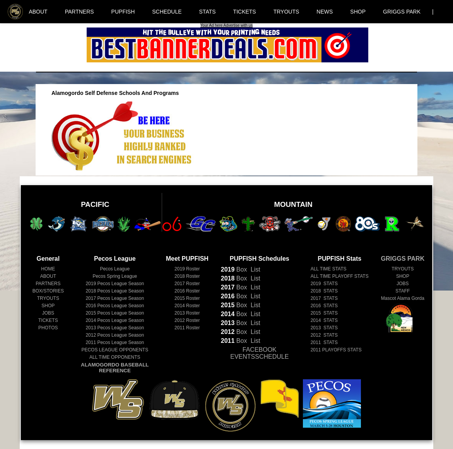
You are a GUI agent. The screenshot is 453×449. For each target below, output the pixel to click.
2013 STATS (324, 327)
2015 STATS (324, 313)
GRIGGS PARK (402, 12)
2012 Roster (187, 320)
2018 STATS (324, 291)
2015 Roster (187, 298)
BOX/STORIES (48, 291)
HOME (48, 269)
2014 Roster (187, 305)
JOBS (48, 313)
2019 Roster (187, 269)
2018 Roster (187, 276)
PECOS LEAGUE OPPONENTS (114, 350)
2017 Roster (187, 283)
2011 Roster (187, 327)
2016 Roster (187, 291)
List (254, 269)
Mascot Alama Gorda (402, 298)
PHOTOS (48, 327)
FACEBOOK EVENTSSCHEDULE (259, 353)
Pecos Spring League (114, 276)
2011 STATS (324, 342)
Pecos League (115, 269)
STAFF (402, 291)
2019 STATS (324, 283)
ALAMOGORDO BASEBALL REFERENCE (115, 367)
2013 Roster (187, 313)
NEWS (324, 12)
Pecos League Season (114, 283)
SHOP (358, 12)
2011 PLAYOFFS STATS (336, 350)
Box (234, 269)
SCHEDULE (166, 12)
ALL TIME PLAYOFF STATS (340, 276)
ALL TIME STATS (329, 269)
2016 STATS (324, 305)
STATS (207, 12)
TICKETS (244, 12)
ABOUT (38, 12)
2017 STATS (324, 298)
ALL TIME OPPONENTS (114, 357)
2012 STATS (324, 335)
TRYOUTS (286, 12)
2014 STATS (324, 320)
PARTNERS (79, 12)
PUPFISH (123, 12)
